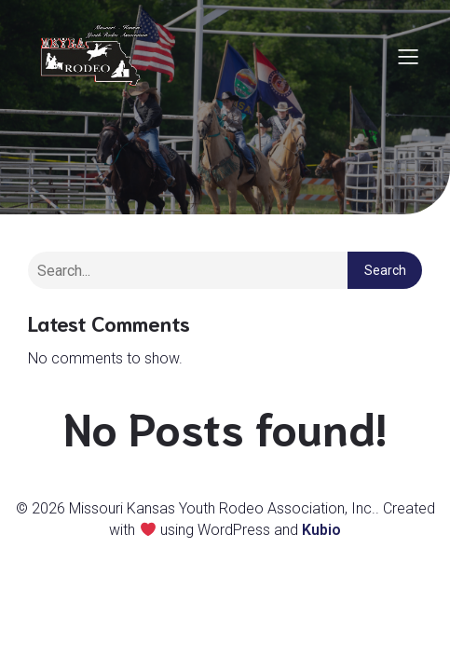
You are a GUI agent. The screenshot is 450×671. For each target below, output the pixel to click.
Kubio (321, 530)
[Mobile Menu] (408, 56)
